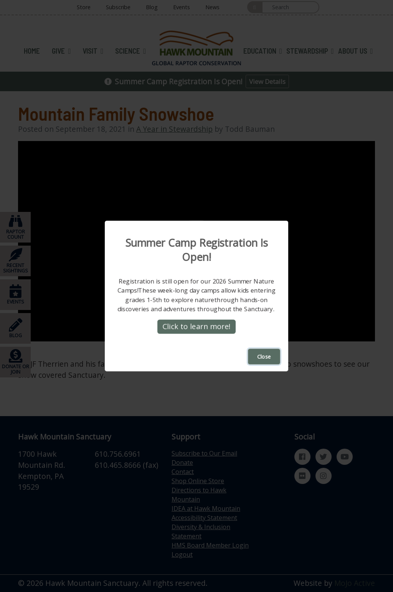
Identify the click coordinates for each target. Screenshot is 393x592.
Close (264, 356)
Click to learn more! (196, 326)
